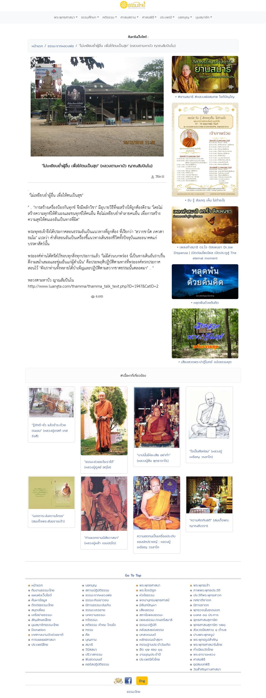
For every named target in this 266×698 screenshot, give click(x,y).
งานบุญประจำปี (150, 654)
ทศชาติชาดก (202, 600)
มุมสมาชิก (202, 17)
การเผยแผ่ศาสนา (43, 639)
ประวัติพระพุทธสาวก (207, 595)
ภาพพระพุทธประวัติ (206, 590)
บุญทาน (90, 639)
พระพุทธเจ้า (201, 585)
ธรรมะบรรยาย (95, 610)
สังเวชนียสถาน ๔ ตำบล (209, 629)
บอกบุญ (183, 17)
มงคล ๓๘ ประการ (206, 614)
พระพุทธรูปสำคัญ (205, 639)
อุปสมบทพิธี (201, 664)
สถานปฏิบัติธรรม (97, 590)
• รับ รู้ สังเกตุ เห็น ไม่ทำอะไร (205, 200)
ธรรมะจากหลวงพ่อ (61, 46)
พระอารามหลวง (204, 654)
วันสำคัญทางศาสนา (207, 669)
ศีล (87, 634)
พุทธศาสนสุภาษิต (205, 619)
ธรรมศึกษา (88, 17)
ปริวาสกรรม (93, 654)
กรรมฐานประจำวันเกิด (154, 644)
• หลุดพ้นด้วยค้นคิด (205, 302)
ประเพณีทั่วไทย (149, 659)
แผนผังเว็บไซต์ (41, 595)
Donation (38, 629)
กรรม (89, 629)
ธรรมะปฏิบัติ (147, 624)
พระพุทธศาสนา (64, 17)
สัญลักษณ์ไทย (41, 619)
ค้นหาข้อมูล (39, 600)
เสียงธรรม (146, 610)
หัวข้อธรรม (146, 595)
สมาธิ (89, 644)
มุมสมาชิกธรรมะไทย (45, 624)
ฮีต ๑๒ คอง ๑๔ (150, 649)
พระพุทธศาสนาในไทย (207, 644)
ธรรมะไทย (133, 691)
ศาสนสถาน (128, 17)
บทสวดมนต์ (147, 634)
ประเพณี (166, 17)
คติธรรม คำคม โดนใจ (100, 624)
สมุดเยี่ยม (38, 610)
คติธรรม (108, 17)
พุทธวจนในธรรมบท (206, 610)
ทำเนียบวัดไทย (203, 649)
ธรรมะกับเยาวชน (97, 600)
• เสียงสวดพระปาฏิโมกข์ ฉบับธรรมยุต (205, 361)
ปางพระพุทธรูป (203, 634)
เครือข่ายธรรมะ (41, 614)
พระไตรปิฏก (147, 590)
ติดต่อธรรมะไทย (42, 605)
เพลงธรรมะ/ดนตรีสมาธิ (155, 619)
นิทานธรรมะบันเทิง (98, 605)
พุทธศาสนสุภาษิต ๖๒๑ (209, 624)
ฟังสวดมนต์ (93, 659)
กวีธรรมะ (91, 619)
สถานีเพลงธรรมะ (151, 614)
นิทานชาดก (201, 605)
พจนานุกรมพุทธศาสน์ (154, 600)
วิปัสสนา (91, 649)
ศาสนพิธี (148, 17)
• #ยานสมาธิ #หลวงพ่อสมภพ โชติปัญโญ (205, 96)
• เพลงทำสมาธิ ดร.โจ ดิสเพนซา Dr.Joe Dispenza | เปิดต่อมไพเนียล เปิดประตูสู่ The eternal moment (205, 252)
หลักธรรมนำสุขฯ (150, 639)
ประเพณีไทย (39, 644)
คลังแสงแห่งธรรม (151, 629)
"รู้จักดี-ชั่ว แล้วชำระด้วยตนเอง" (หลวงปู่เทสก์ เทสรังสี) (50, 430)
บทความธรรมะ (95, 614)
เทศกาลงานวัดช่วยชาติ (47, 634)
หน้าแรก (37, 46)
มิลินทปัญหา (147, 605)
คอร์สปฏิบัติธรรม (97, 664)
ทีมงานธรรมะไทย (42, 590)
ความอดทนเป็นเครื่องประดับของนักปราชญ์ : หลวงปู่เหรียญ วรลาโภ (156, 541)
